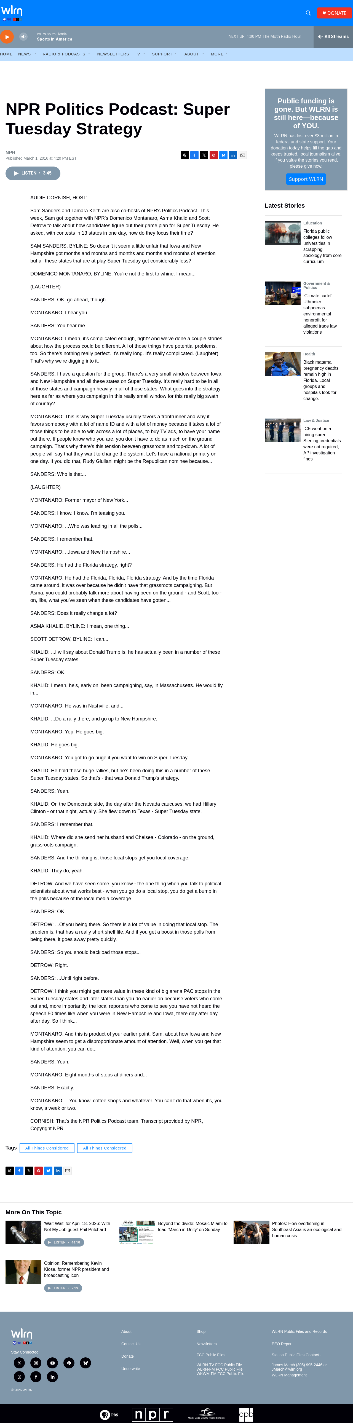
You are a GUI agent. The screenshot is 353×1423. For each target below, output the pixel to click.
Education (312, 226)
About (191, 57)
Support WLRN (306, 182)
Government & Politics (316, 288)
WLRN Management (289, 1378)
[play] (6, 40)
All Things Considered (47, 1151)
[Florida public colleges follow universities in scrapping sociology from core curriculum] (283, 236)
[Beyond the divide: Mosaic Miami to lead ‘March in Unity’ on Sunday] (137, 1236)
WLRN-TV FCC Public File (219, 1368)
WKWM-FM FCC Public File (220, 1377)
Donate (127, 1360)
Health (309, 357)
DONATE (337, 14)
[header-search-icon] (309, 14)
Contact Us (130, 1347)
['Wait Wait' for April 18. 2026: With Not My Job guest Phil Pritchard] (23, 1236)
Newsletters (113, 57)
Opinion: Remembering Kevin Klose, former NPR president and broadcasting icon (76, 1272)
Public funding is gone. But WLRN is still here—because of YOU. (306, 116)
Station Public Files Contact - (296, 1358)
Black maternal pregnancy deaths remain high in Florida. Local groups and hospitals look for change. (320, 383)
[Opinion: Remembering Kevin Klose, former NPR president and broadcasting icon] (23, 1275)
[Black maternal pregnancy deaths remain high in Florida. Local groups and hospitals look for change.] (283, 367)
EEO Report (282, 1347)
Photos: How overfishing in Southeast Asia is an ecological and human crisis (307, 1232)
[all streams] (333, 40)
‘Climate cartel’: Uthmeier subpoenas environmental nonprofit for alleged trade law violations (320, 317)
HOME (6, 57)
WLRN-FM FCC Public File (220, 1373)
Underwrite (130, 1372)
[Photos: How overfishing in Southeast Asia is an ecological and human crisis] (251, 1236)
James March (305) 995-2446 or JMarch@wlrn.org (299, 1370)
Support (162, 57)
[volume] (23, 40)
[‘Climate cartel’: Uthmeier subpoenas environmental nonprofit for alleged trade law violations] (283, 296)
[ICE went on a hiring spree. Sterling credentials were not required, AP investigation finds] (283, 434)
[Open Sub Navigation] (35, 57)
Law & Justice (316, 424)
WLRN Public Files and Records (299, 1335)
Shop (201, 1335)
